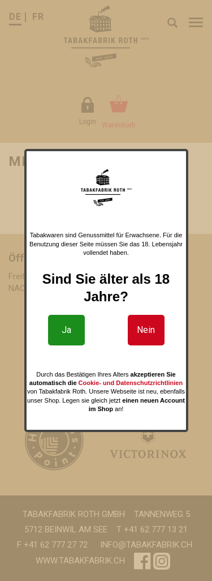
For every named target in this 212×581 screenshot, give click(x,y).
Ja (66, 329)
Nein (146, 329)
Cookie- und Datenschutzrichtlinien (131, 382)
